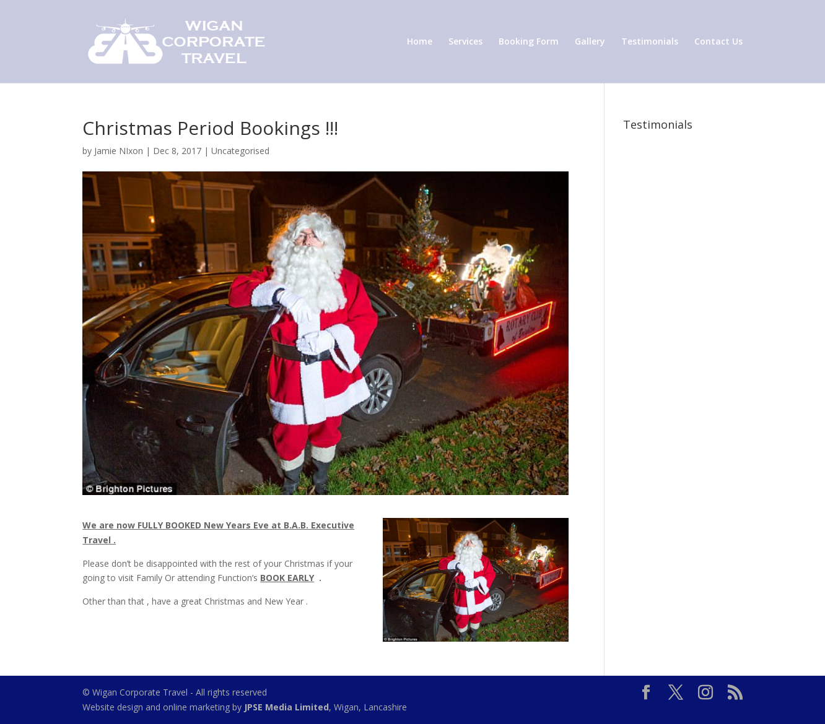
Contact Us (718, 42)
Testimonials (649, 42)
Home (419, 42)
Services (465, 42)
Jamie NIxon (118, 151)
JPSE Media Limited (286, 707)
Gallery (590, 42)
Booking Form (529, 42)
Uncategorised (240, 151)
